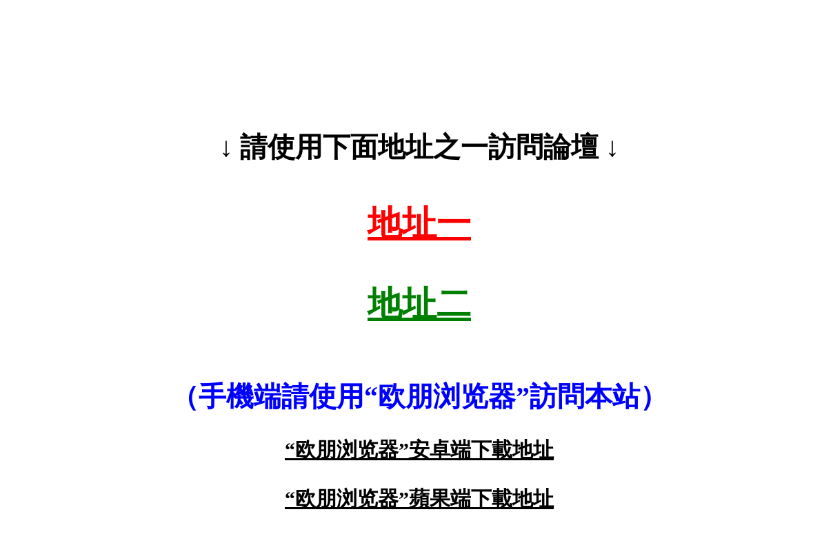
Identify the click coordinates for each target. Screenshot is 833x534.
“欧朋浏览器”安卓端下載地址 (419, 449)
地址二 (419, 304)
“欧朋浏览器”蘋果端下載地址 (419, 498)
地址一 (419, 223)
